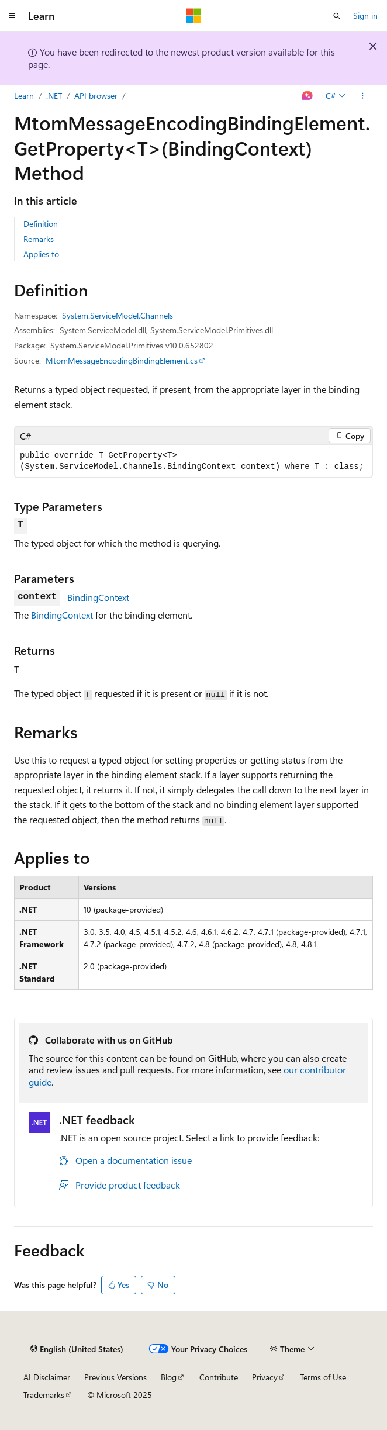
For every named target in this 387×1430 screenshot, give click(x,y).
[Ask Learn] (307, 96)
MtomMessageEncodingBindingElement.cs (122, 360)
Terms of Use (323, 1377)
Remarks (38, 238)
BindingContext (98, 597)
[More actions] (363, 96)
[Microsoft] (193, 15)
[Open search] (336, 15)
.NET (54, 95)
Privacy (265, 1377)
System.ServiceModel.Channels (117, 315)
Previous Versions (115, 1377)
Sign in (365, 15)
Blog (169, 1377)
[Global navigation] (11, 15)
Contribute (218, 1377)
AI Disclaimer (46, 1377)
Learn (24, 95)
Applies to (41, 254)
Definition (40, 223)
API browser (96, 95)
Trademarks (43, 1394)
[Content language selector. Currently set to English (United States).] (76, 1349)
